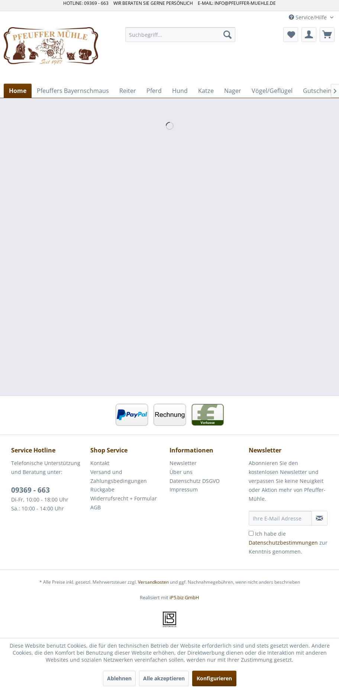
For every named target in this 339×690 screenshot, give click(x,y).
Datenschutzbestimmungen (283, 542)
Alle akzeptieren (164, 678)
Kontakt (99, 463)
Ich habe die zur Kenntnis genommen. (288, 542)
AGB (95, 507)
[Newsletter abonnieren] (319, 518)
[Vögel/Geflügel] (272, 91)
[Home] (18, 91)
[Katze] (206, 91)
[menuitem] (180, 34)
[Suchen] (227, 34)
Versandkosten (153, 582)
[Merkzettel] (290, 34)
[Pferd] (154, 91)
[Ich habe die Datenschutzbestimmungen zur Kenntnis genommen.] (251, 533)
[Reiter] (127, 91)
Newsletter (183, 463)
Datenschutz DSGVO (195, 480)
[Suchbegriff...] (180, 34)
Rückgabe (102, 489)
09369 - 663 (30, 490)
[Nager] (232, 91)
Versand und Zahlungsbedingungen (118, 476)
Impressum (184, 489)
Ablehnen (119, 678)
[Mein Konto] (308, 34)
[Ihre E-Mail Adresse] (280, 518)
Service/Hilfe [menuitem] (308, 17)
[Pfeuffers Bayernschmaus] (73, 91)
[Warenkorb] (327, 34)
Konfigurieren (214, 678)
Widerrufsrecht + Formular (123, 498)
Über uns (181, 471)
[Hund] (180, 91)
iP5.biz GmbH (184, 597)
